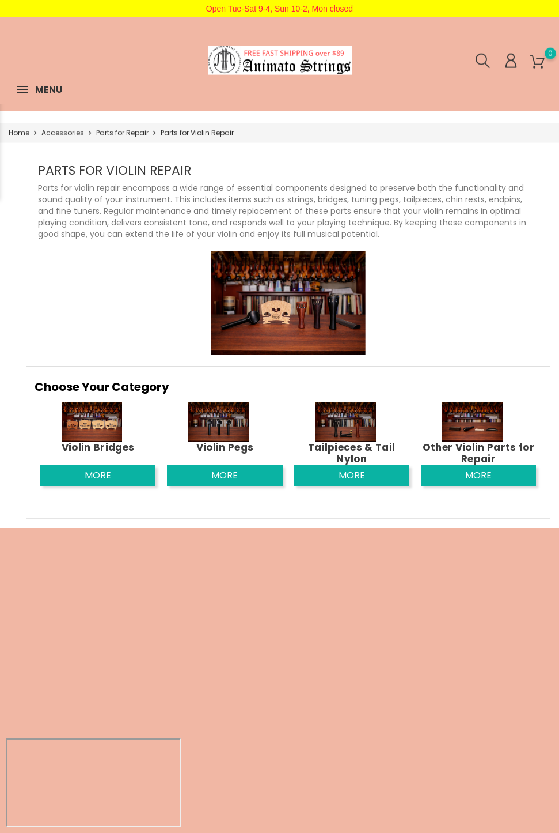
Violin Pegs (225, 447)
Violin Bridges (98, 447)
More (98, 475)
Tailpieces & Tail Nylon (352, 453)
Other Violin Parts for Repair (478, 453)
